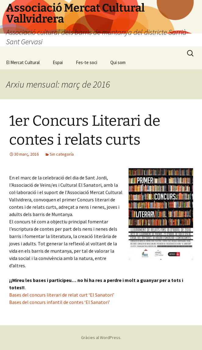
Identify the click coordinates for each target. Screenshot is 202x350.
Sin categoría (62, 154)
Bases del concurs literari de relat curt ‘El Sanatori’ (61, 295)
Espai (58, 62)
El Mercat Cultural (23, 62)
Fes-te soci (86, 62)
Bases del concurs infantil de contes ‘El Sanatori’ (59, 302)
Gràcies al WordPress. (101, 337)
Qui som (118, 62)
